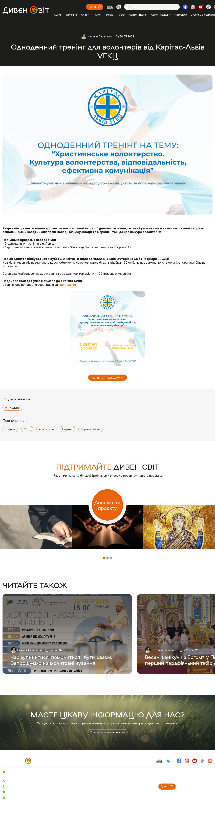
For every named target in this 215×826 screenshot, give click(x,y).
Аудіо (55, 786)
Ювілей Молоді (160, 14)
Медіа (110, 14)
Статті (86, 14)
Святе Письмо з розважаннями (91, 781)
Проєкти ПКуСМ (126, 776)
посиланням (67, 285)
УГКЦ (27, 429)
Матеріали (180, 14)
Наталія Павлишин (100, 36)
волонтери (46, 429)
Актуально (71, 14)
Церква (67, 429)
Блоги (98, 14)
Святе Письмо (138, 14)
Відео (55, 790)
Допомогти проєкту (107, 505)
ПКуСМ (56, 14)
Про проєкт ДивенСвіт (130, 772)
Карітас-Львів (90, 429)
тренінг (10, 429)
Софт (122, 14)
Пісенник (77, 772)
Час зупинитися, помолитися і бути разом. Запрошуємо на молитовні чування (61, 660)
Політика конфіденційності (20, 817)
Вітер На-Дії (79, 786)
